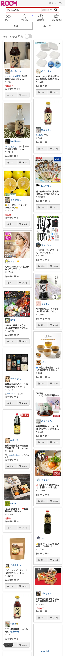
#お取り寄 (14, 631)
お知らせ (41, 17)
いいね (24, 162)
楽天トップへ (56, 3)
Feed (8, 17)
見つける (24, 17)
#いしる (39, 135)
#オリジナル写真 (13, 76)
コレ (12, 162)
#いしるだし (10, 146)
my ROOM (57, 17)
